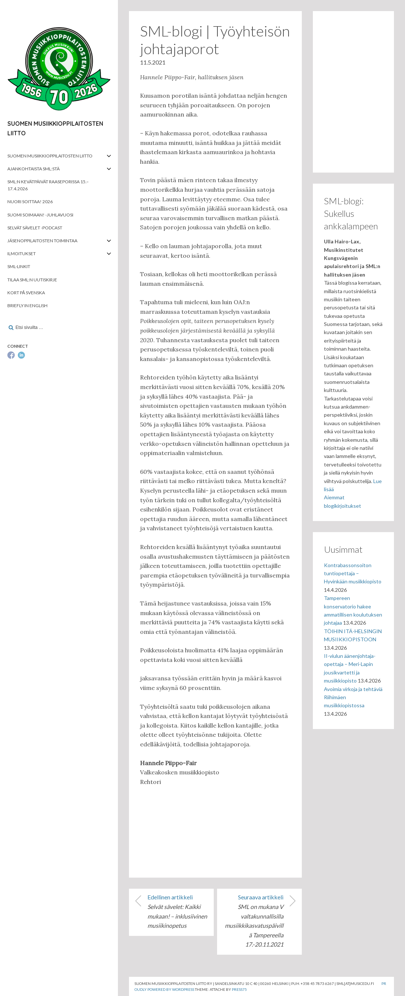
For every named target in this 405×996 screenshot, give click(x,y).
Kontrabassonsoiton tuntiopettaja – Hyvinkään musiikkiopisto (352, 573)
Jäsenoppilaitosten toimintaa (42, 240)
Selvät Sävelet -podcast (34, 227)
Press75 (239, 989)
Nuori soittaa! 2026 (30, 201)
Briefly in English (27, 305)
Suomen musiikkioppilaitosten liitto (49, 156)
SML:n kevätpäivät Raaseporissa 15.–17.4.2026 (48, 185)
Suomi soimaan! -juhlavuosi (40, 215)
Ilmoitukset (21, 253)
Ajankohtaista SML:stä (33, 168)
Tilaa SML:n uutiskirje (32, 279)
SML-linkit (18, 266)
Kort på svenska (26, 292)
